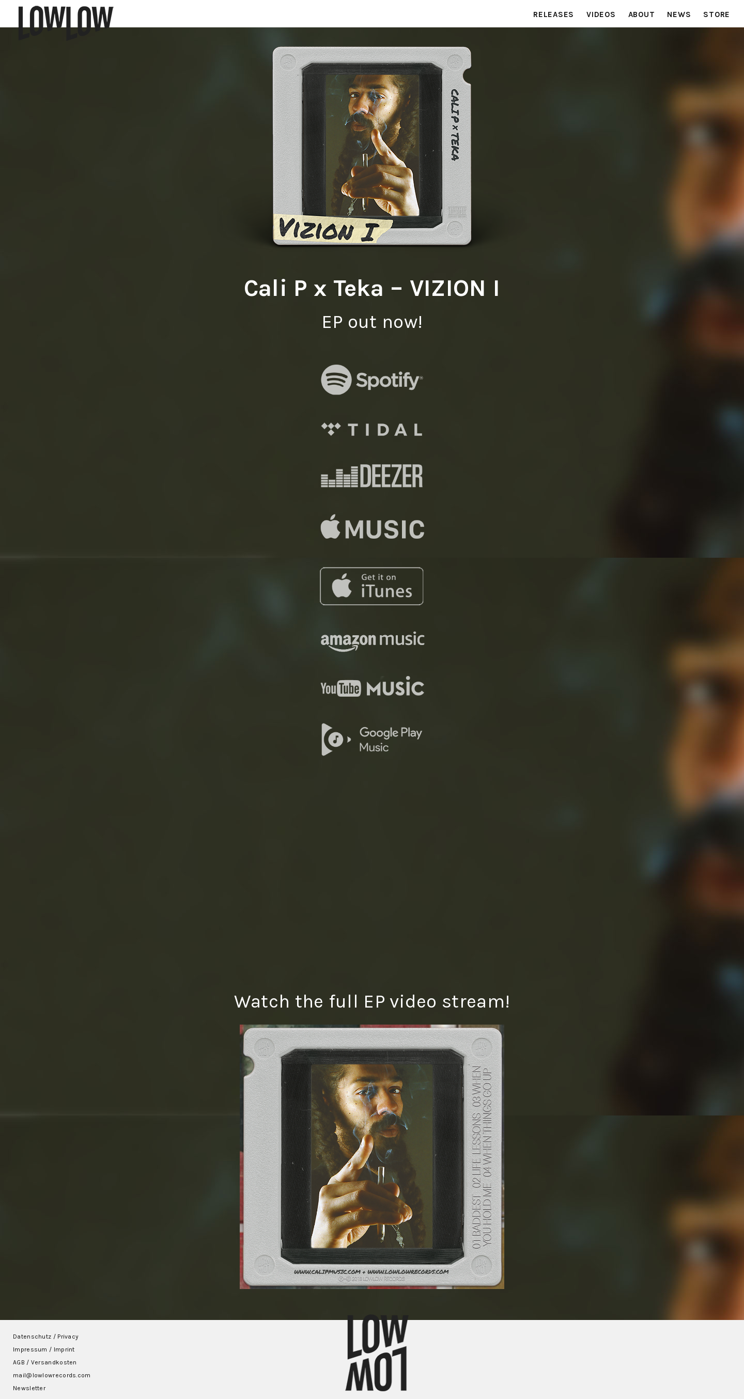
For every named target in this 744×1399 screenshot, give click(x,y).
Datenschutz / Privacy (46, 1336)
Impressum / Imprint (44, 1349)
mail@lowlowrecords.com (52, 1375)
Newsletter (29, 1388)
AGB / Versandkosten (45, 1362)
